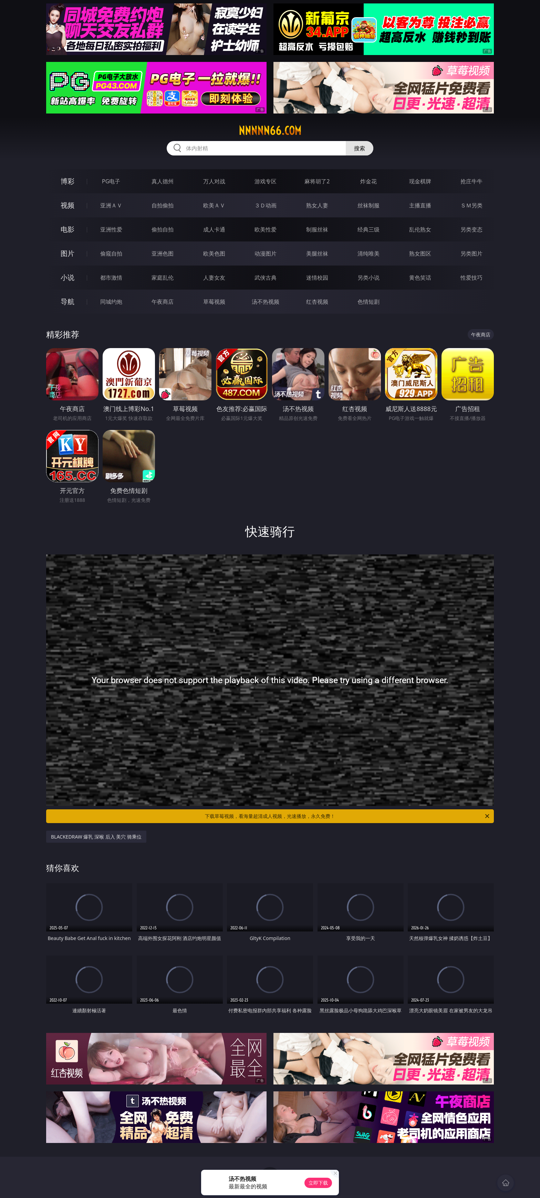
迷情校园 (317, 277)
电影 (67, 229)
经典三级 (368, 229)
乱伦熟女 (420, 229)
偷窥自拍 (111, 253)
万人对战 (214, 181)
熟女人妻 (317, 205)
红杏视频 (317, 301)
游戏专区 (266, 181)
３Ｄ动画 (266, 205)
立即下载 (318, 1182)
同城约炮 (111, 301)
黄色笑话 (420, 277)
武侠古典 (266, 277)
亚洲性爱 (111, 229)
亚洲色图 (163, 253)
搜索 (359, 148)
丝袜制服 (368, 205)
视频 (67, 205)
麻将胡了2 (317, 181)
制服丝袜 (317, 229)
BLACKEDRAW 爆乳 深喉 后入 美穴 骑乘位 (96, 836)
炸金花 (368, 181)
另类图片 (471, 253)
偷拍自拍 (163, 229)
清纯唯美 (368, 253)
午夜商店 (163, 301)
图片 (67, 253)
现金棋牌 (420, 181)
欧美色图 (214, 253)
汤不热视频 (265, 301)
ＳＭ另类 (471, 205)
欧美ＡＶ (214, 205)
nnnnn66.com (270, 131)
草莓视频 (214, 301)
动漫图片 (266, 253)
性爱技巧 (471, 277)
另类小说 (368, 277)
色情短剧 (368, 301)
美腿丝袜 (317, 253)
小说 (67, 277)
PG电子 (111, 181)
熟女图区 (420, 253)
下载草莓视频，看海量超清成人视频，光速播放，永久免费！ (347, 816)
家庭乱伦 (163, 277)
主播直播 (420, 205)
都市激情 (111, 277)
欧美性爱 (266, 229)
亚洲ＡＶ (111, 205)
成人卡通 (214, 229)
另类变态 (471, 229)
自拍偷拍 (163, 205)
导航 (67, 301)
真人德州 (163, 181)
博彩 (67, 181)
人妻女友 (214, 277)
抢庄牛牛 (471, 181)
